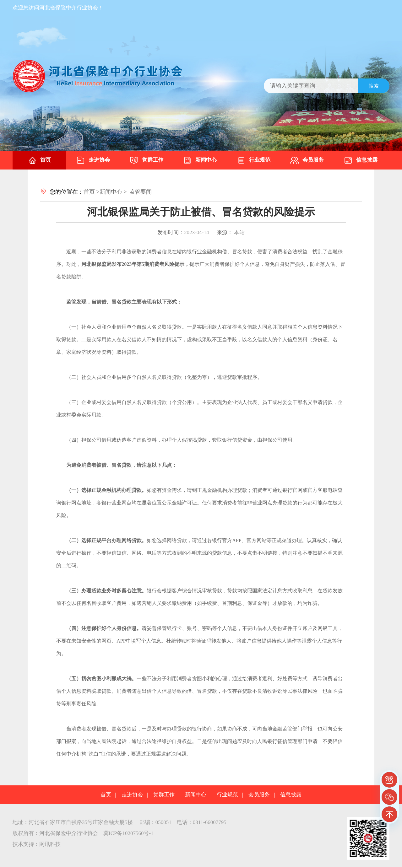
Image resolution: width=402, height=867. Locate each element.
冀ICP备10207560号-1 (128, 833)
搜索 (374, 86)
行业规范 (253, 160)
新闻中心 (200, 160)
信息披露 (361, 160)
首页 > (92, 192)
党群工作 (146, 160)
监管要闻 (140, 192)
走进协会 (93, 160)
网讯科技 (50, 844)
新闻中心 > (113, 192)
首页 (39, 160)
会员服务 (307, 160)
